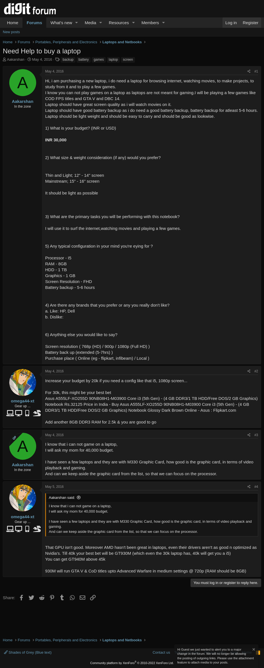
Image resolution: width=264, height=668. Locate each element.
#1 (256, 71)
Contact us (161, 652)
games (99, 60)
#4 (256, 487)
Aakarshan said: (62, 497)
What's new (61, 22)
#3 (256, 435)
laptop (113, 60)
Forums (34, 22)
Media (90, 22)
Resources (119, 22)
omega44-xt (22, 400)
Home (12, 22)
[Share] (248, 71)
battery (84, 60)
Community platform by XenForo (132, 663)
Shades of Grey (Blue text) (28, 652)
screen (128, 60)
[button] (77, 22)
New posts (11, 32)
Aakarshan (15, 59)
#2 (256, 371)
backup (68, 60)
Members (150, 22)
